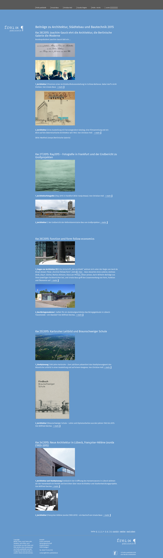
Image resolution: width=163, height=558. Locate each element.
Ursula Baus (55, 7)
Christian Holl (68, 7)
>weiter (123, 531)
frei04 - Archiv (96, 7)
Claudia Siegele (82, 7)
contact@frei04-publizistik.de (49, 553)
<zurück (115, 531)
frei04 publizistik (41, 7)
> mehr (60, 87)
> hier (80, 272)
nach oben (131, 531)
